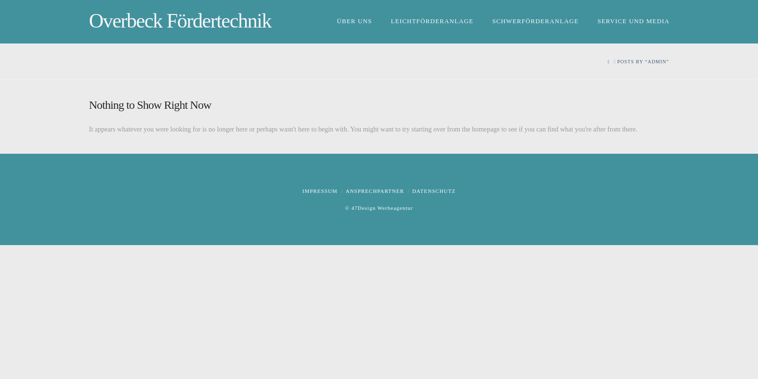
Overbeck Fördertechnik (180, 21)
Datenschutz (434, 191)
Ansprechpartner (375, 191)
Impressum (320, 191)
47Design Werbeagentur (382, 208)
